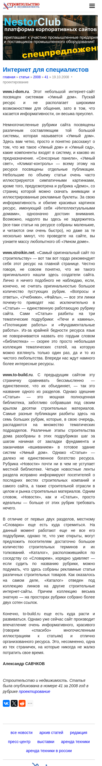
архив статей (51, 732)
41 (46, 77)
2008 (37, 77)
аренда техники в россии (49, 750)
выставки (45, 741)
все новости (21, 732)
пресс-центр (19, 741)
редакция (78, 732)
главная (9, 77)
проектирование (34, 691)
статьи (24, 77)
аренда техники (75, 741)
